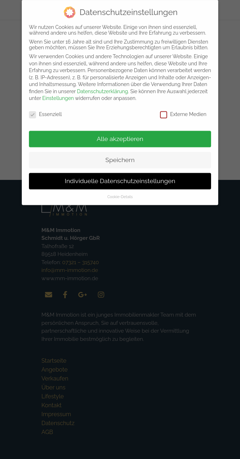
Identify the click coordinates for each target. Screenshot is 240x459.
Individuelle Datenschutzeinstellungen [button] (120, 176)
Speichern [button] (120, 154)
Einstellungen (58, 93)
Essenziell (45, 109)
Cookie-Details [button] (119, 192)
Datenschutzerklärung (102, 86)
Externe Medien (183, 109)
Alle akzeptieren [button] (120, 133)
